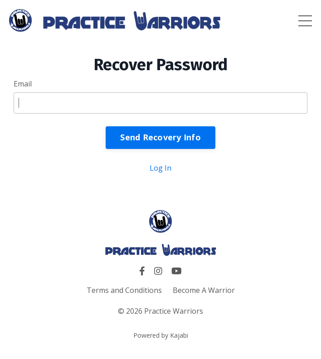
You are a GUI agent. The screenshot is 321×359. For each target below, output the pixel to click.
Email (23, 84)
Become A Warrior (204, 290)
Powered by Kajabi (160, 335)
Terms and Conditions (124, 290)
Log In (160, 168)
